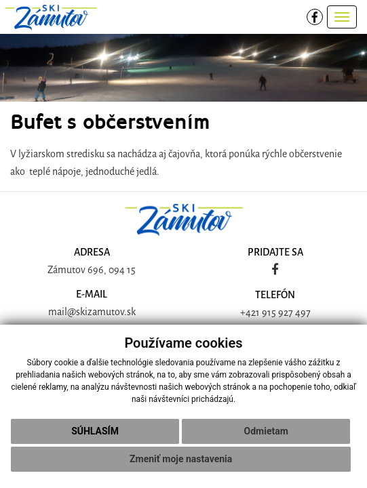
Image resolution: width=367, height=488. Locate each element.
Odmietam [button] (266, 431)
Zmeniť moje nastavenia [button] (181, 458)
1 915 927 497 (283, 312)
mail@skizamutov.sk (92, 312)
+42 (248, 312)
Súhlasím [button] (95, 431)
